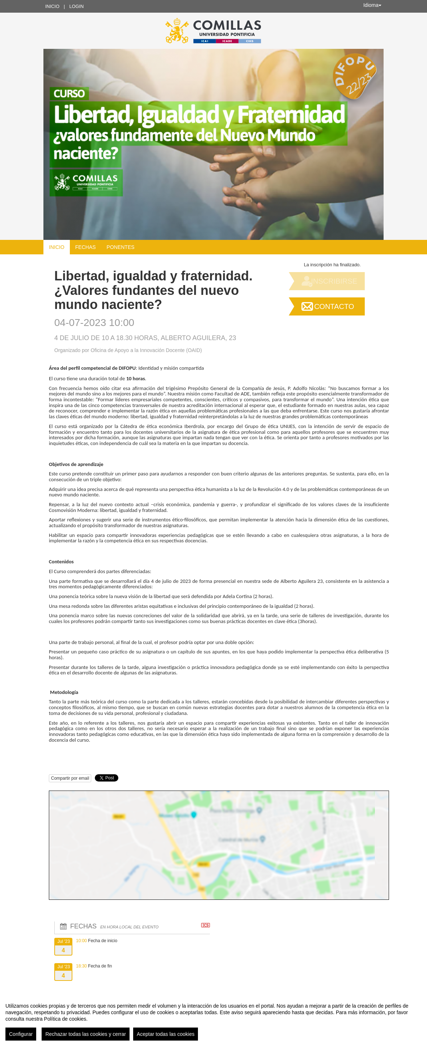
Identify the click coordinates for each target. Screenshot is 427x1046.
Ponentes (121, 247)
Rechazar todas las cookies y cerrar (85, 1034)
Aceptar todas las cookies (166, 1034)
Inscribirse (334, 281)
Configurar (21, 1034)
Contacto (334, 306)
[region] (213, 1019)
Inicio (52, 6)
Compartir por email (70, 778)
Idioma (372, 5)
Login (76, 6)
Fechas (85, 247)
